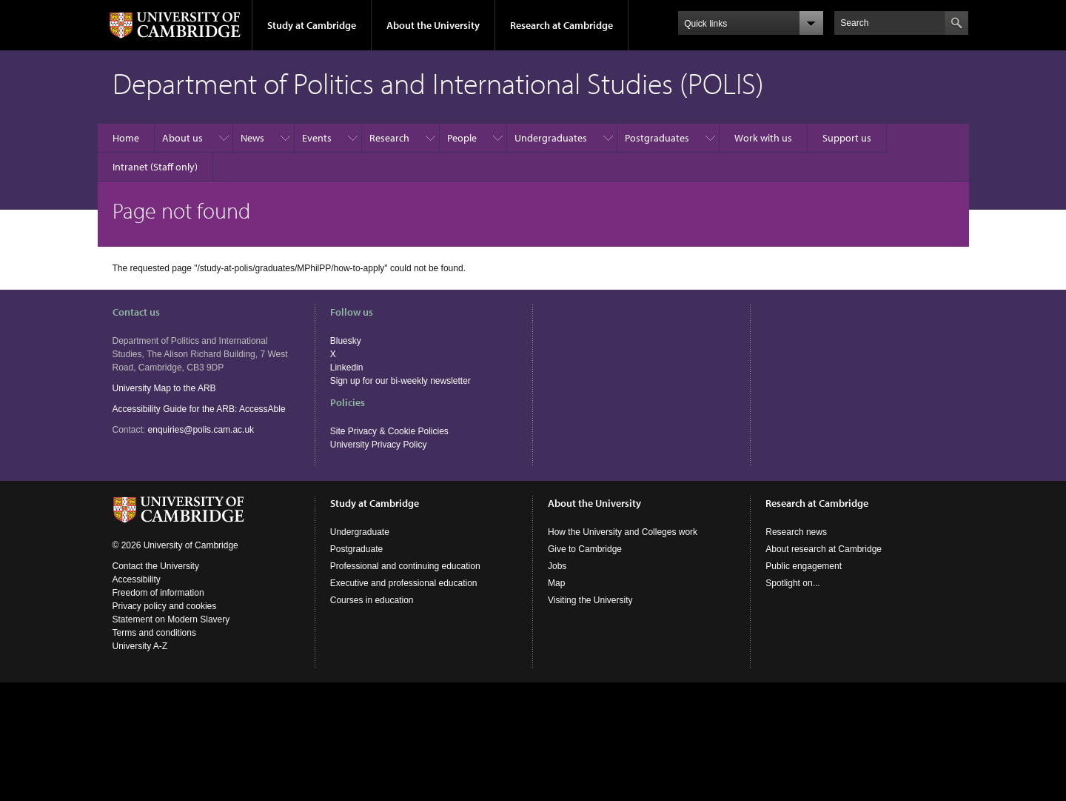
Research (389, 137)
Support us (846, 137)
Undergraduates (550, 137)
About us (182, 137)
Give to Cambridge (585, 549)
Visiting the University (590, 600)
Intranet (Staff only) (155, 166)
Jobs (557, 566)
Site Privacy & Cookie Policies (389, 431)
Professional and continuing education (405, 566)
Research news (796, 532)
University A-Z (140, 646)
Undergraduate (359, 532)
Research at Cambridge (561, 25)
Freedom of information (158, 593)
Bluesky (345, 341)
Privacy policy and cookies (165, 606)
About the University (433, 25)
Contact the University (156, 566)
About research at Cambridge (823, 549)
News (252, 137)
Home (126, 137)
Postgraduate (356, 549)
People (462, 137)
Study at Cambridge (311, 25)
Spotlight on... (792, 583)
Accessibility (137, 579)
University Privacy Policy (378, 444)
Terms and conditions (154, 633)
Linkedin (346, 367)
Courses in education (372, 600)
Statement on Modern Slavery (171, 619)
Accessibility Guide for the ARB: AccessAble (199, 409)
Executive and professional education (403, 583)
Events (317, 137)
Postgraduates (657, 137)
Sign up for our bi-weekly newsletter (400, 381)
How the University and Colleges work (622, 532)
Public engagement (803, 566)
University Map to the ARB (164, 388)
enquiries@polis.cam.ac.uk (201, 430)
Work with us (763, 137)
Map (556, 583)
